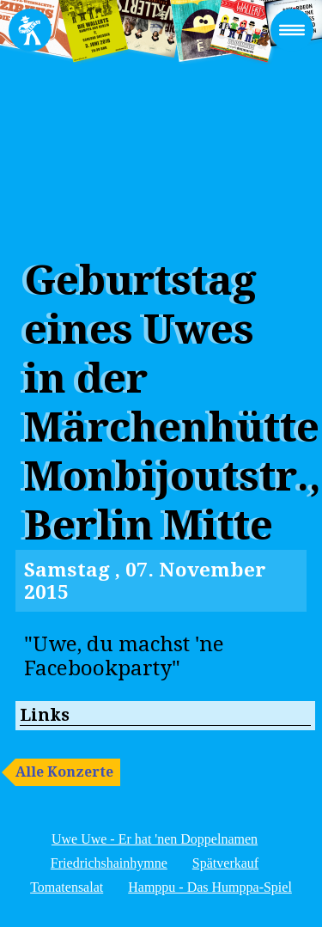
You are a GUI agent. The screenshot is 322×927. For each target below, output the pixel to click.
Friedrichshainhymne (109, 863)
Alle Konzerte (64, 772)
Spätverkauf (225, 863)
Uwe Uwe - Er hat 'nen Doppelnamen (155, 839)
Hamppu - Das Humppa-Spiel (210, 887)
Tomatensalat (66, 887)
